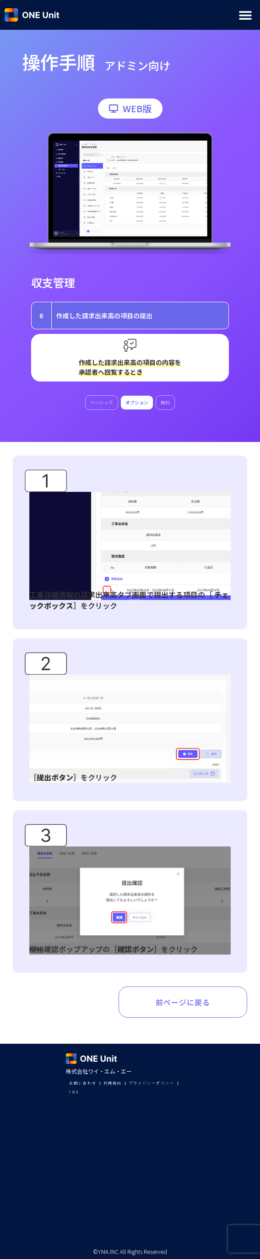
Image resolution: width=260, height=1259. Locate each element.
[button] (245, 15)
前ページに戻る (183, 1002)
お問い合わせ (83, 1082)
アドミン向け (137, 65)
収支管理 (53, 282)
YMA (74, 1092)
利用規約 (112, 1082)
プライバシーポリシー (151, 1082)
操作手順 (58, 62)
